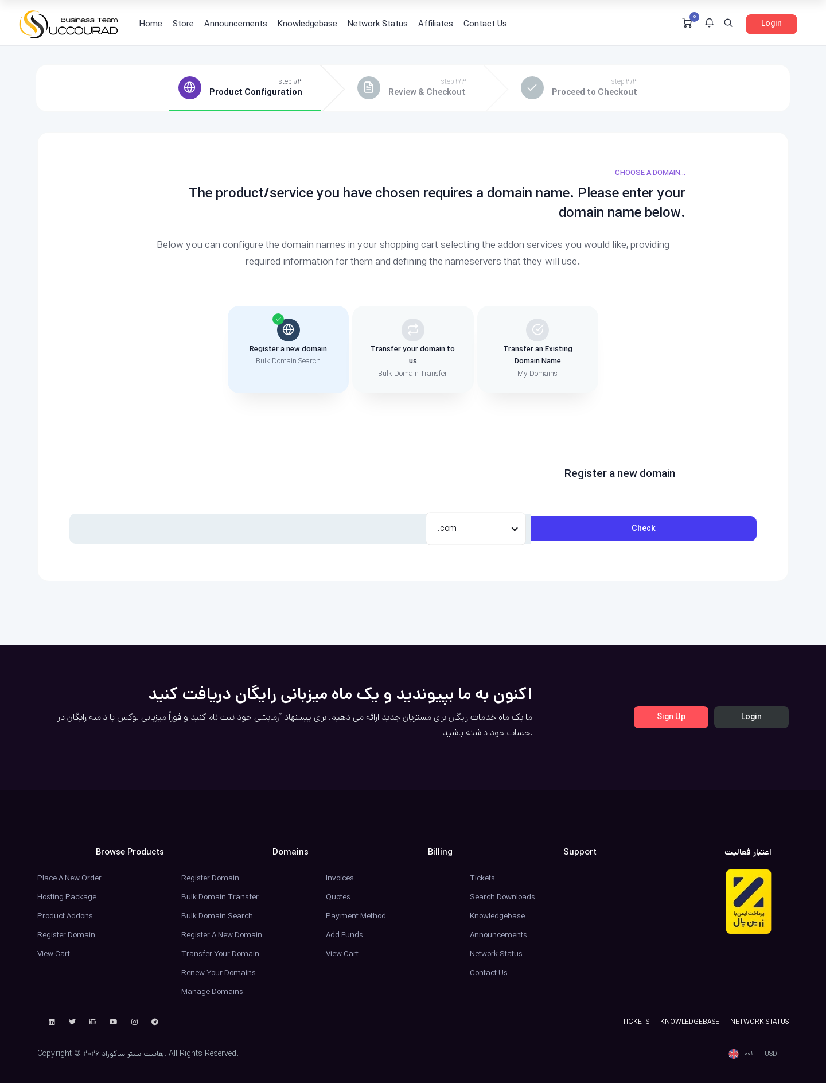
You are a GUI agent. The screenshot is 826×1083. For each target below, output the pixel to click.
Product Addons (65, 916)
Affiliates (435, 24)
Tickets (482, 878)
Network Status (378, 24)
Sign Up (671, 717)
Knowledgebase (307, 24)
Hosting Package (66, 897)
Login (771, 23)
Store (183, 24)
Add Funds (344, 935)
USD (771, 1054)
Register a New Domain (221, 935)
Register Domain (66, 935)
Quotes (338, 897)
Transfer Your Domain (220, 954)
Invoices (340, 878)
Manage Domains (212, 991)
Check (644, 528)
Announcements (235, 24)
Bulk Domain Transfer (220, 897)
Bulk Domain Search (217, 916)
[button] (709, 24)
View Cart (53, 954)
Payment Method (356, 916)
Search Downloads (502, 897)
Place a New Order (69, 878)
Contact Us (485, 24)
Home (150, 24)
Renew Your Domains (218, 973)
